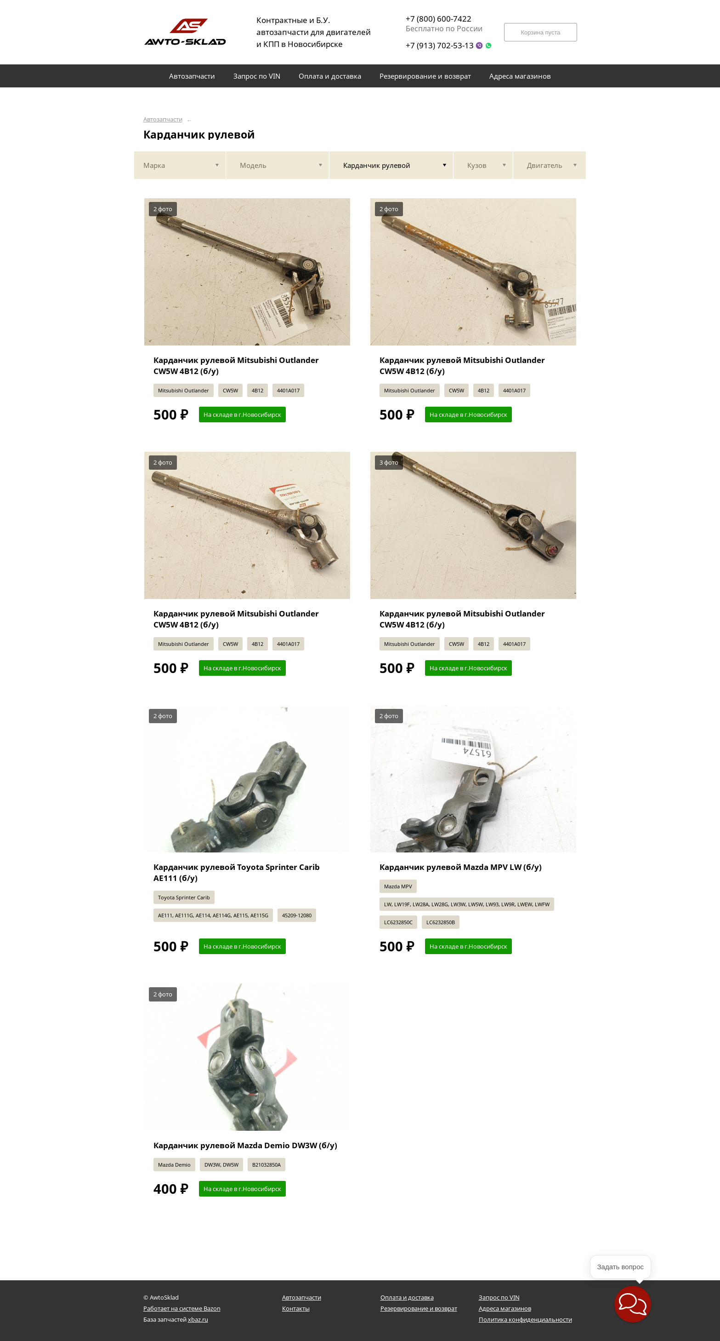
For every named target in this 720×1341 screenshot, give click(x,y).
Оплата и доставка (407, 1297)
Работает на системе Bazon (182, 1308)
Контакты (296, 1308)
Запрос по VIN (499, 1297)
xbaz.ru (198, 1319)
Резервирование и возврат (418, 1308)
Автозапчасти (162, 119)
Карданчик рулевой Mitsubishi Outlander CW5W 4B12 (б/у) (236, 365)
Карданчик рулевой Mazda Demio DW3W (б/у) (245, 1145)
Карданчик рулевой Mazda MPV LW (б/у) (461, 867)
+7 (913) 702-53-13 (440, 45)
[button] (632, 1304)
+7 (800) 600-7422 (438, 18)
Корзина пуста (540, 32)
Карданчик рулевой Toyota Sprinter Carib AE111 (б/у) (236, 872)
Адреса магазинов (505, 1308)
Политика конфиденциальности (525, 1319)
